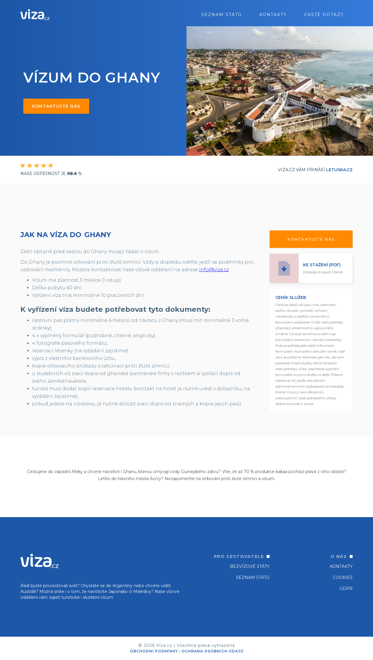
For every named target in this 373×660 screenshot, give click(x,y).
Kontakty (273, 14)
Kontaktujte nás (56, 106)
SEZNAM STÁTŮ (253, 577)
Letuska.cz (339, 169)
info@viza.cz (214, 269)
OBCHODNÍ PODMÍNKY (154, 651)
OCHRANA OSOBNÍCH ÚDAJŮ (212, 651)
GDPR (346, 588)
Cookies (343, 577)
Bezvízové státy (250, 566)
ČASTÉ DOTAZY (324, 14)
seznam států (221, 14)
